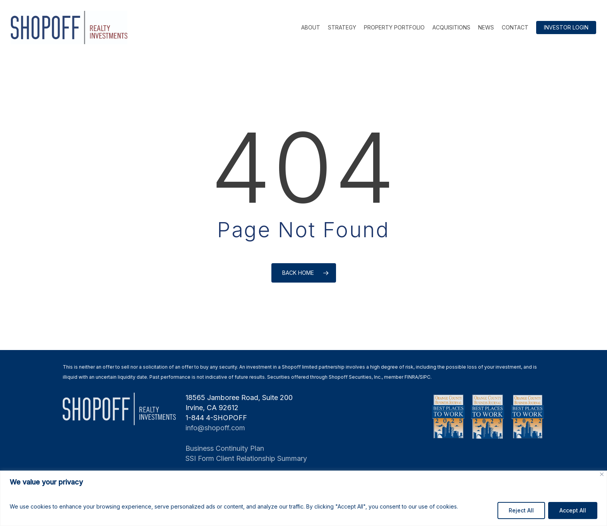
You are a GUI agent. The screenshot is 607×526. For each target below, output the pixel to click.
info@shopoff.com (215, 428)
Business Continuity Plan (224, 448)
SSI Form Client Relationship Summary (246, 458)
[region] (303, 498)
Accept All (572, 510)
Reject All (521, 510)
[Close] (602, 474)
